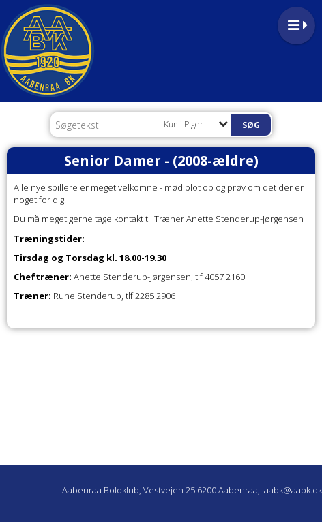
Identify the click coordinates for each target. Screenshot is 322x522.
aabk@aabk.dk (293, 490)
